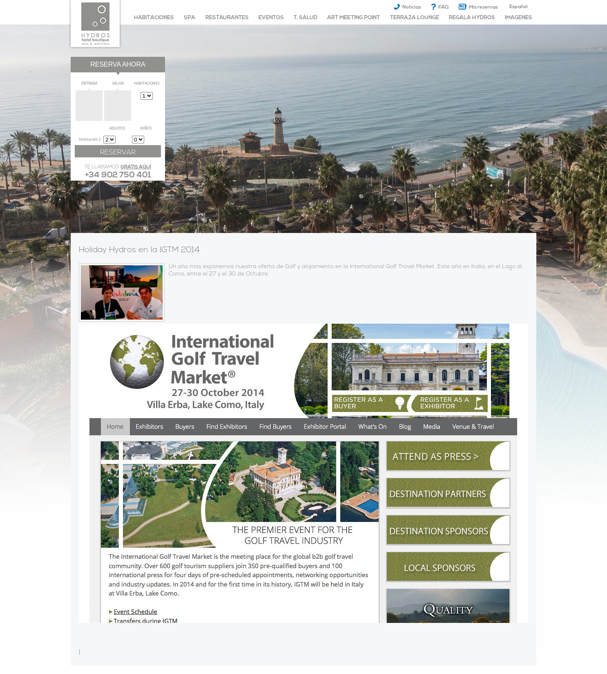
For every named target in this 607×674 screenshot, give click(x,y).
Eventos (271, 17)
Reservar (118, 152)
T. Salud (305, 17)
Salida (118, 83)
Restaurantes (227, 17)
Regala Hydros (472, 17)
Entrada (89, 83)
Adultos (117, 128)
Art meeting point (353, 17)
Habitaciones (146, 83)
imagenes (518, 17)
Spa (189, 17)
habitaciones (154, 17)
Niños (146, 128)
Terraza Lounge (414, 17)
